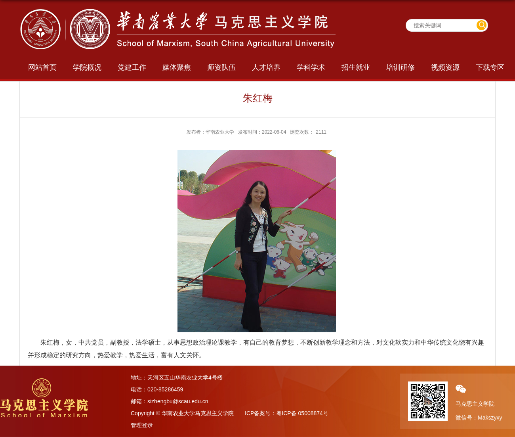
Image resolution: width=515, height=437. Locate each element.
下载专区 (490, 67)
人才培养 (266, 67)
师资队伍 (221, 67)
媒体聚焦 (176, 67)
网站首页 (42, 67)
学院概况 (87, 67)
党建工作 (132, 67)
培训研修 (400, 67)
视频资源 (445, 67)
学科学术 (311, 67)
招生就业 (355, 67)
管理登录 (142, 425)
